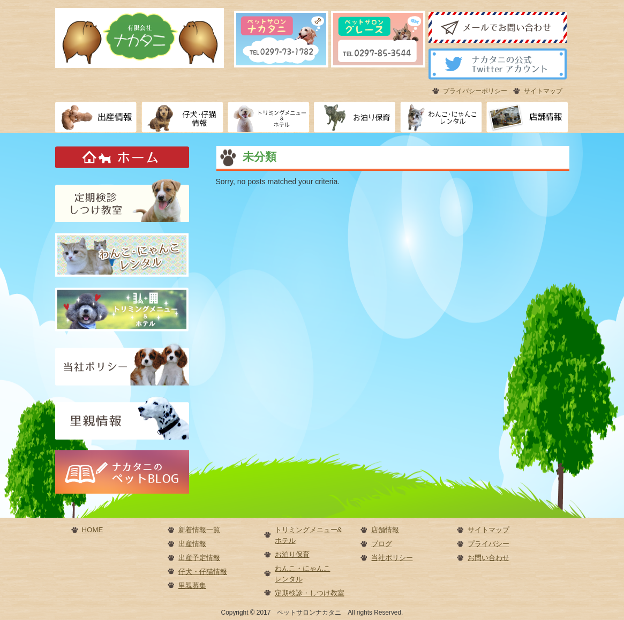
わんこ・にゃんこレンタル (302, 573)
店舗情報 (385, 530)
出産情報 (192, 544)
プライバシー (488, 544)
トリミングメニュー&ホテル (308, 535)
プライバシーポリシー (475, 91)
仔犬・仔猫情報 (202, 572)
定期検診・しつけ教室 (309, 593)
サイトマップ (543, 91)
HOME (92, 530)
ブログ (381, 544)
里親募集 (192, 585)
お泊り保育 (292, 554)
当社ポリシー (392, 558)
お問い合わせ (488, 558)
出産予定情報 (199, 558)
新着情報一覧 (199, 530)
